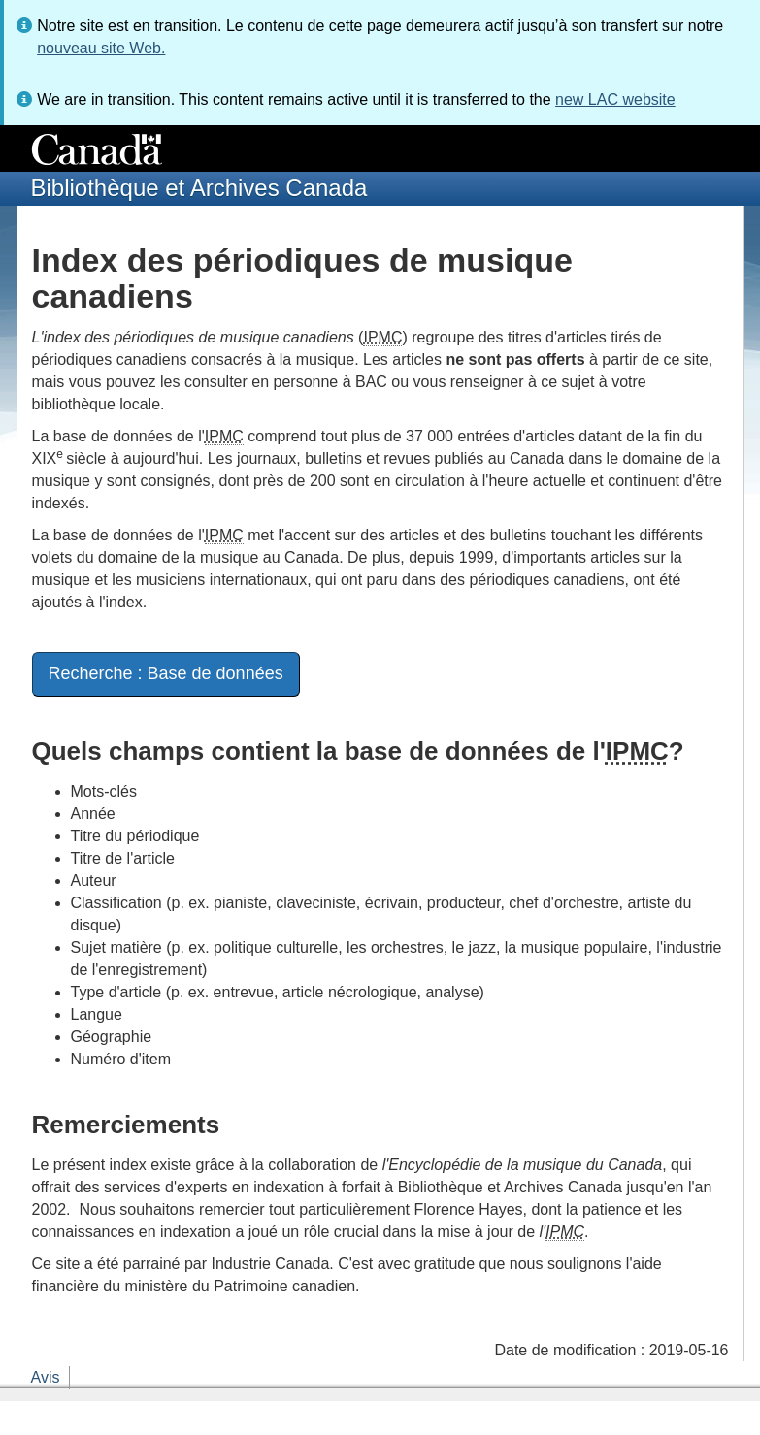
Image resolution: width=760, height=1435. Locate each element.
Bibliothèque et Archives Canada (199, 188)
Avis (45, 1377)
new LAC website (615, 99)
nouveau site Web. (101, 48)
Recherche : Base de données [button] (166, 673)
